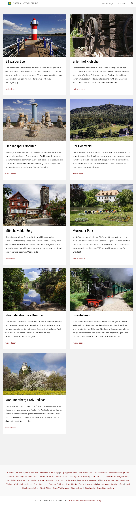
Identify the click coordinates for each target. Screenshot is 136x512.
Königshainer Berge (23, 484)
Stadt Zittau (45, 488)
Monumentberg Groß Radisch (25, 399)
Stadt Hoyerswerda (88, 484)
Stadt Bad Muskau (105, 488)
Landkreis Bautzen (109, 481)
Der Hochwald (82, 146)
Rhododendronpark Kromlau (24, 315)
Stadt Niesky (71, 484)
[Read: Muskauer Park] (101, 204)
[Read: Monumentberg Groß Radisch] (34, 373)
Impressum (73, 500)
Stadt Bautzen (40, 484)
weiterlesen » (11, 89)
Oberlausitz (89, 488)
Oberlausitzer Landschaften (111, 484)
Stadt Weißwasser (61, 488)
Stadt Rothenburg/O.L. (66, 481)
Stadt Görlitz (96, 477)
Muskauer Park (83, 230)
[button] (132, 3)
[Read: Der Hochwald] (101, 120)
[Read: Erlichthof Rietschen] (101, 35)
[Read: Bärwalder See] (34, 35)
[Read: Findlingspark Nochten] (34, 120)
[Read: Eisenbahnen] (101, 289)
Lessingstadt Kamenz (79, 477)
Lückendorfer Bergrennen (116, 477)
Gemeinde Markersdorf (89, 481)
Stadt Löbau (61, 477)
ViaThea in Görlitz (15, 473)
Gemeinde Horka (46, 477)
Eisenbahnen (81, 315)
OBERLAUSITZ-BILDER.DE (25, 3)
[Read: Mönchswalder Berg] (34, 204)
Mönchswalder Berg (19, 230)
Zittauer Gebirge (56, 484)
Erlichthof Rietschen (86, 61)
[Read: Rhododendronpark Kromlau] (34, 289)
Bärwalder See (15, 61)
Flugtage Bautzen (68, 473)
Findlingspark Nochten (20, 146)
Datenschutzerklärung (90, 500)
